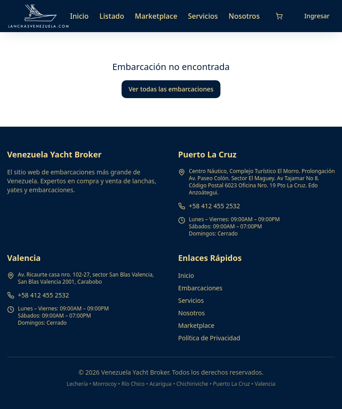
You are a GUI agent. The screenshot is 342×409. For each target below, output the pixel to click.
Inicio (79, 16)
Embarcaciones (200, 288)
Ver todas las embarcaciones (171, 89)
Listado (111, 16)
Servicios (203, 16)
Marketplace (156, 16)
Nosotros (244, 16)
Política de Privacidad (209, 338)
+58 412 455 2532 (214, 206)
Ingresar (317, 16)
